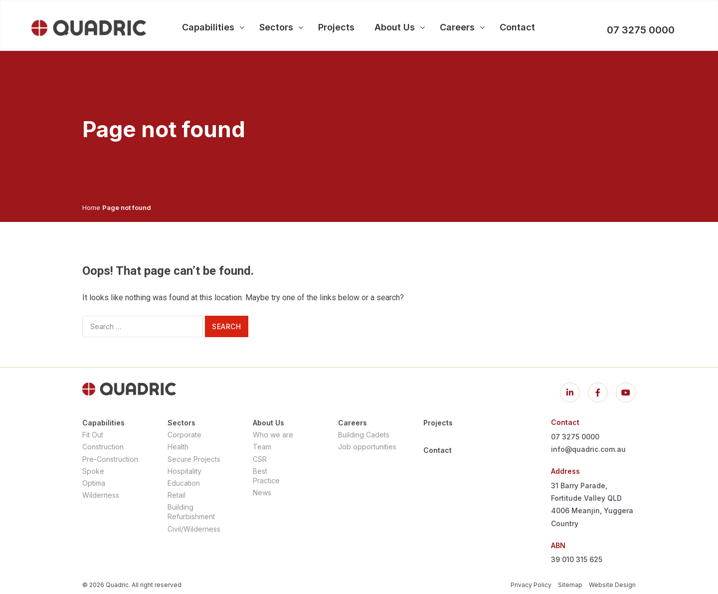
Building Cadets (363, 434)
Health (178, 446)
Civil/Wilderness (194, 529)
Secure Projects (194, 459)
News (262, 492)
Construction (103, 446)
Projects (438, 422)
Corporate (184, 434)
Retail (176, 495)
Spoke (93, 471)
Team (262, 446)
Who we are (273, 434)
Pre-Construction (110, 459)
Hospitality (184, 471)
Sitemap (570, 585)
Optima (93, 483)
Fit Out (92, 434)
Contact (437, 450)
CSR (260, 459)
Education (184, 483)
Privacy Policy (531, 585)
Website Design (612, 585)
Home (91, 207)
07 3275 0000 (641, 30)
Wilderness (100, 495)
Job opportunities (367, 446)
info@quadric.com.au (588, 449)
